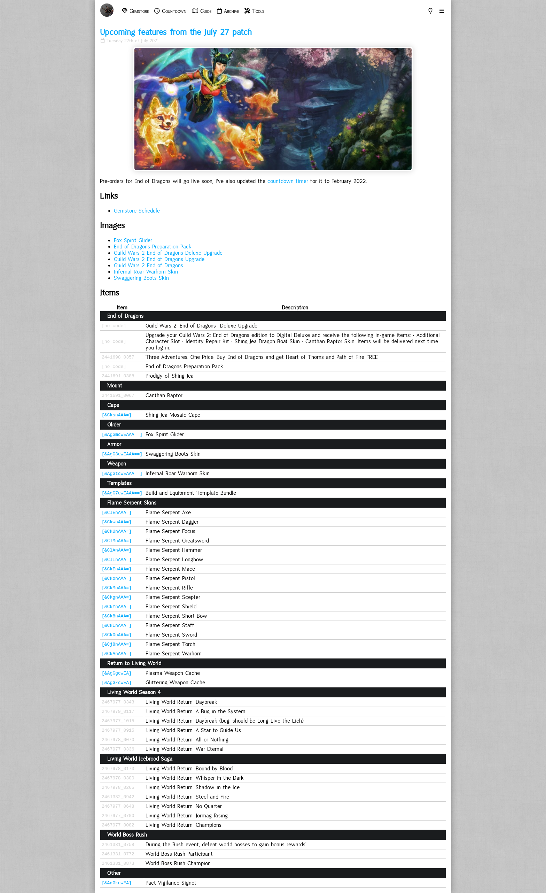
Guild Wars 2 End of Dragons (148, 265)
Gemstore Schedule (137, 211)
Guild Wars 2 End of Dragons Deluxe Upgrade (168, 253)
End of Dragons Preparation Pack (153, 247)
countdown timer (287, 181)
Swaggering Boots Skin (141, 278)
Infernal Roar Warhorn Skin (146, 272)
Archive (228, 11)
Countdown (170, 11)
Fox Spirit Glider (133, 240)
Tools (254, 11)
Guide (201, 11)
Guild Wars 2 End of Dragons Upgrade (159, 259)
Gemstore (135, 11)
